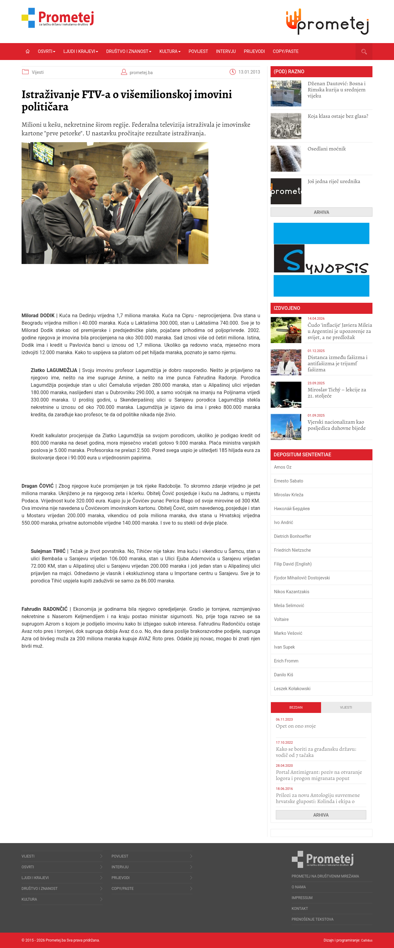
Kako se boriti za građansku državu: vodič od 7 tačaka (316, 752)
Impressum (302, 898)
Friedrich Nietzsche (292, 550)
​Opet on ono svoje (296, 726)
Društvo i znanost (128, 51)
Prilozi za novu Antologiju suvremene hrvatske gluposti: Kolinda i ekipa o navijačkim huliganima (318, 801)
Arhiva (321, 212)
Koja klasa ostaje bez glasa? (338, 116)
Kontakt (300, 908)
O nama (299, 887)
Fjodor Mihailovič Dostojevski (302, 577)
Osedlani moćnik (327, 148)
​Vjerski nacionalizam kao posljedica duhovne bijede (337, 425)
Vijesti (37, 72)
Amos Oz (282, 467)
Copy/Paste (286, 51)
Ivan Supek (284, 647)
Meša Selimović (289, 605)
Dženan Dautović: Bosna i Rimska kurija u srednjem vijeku (336, 89)
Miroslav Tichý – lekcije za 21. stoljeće (337, 392)
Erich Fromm (286, 660)
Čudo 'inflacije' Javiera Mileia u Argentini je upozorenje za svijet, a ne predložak (340, 331)
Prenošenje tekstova (313, 919)
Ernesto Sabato (288, 480)
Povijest (198, 51)
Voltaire (281, 619)
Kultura (170, 51)
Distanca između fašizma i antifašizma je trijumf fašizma (338, 363)
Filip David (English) (293, 564)
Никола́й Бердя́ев (292, 508)
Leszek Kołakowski (292, 688)
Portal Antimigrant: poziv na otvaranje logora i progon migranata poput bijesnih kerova (319, 778)
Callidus (365, 940)
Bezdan (296, 708)
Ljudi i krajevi (80, 51)
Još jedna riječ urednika (334, 181)
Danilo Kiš (283, 674)
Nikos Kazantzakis (291, 591)
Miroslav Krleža (289, 494)
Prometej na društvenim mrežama (325, 876)
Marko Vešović (288, 633)
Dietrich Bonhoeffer (292, 536)
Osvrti (46, 51)
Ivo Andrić (283, 522)
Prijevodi (254, 51)
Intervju (226, 51)
